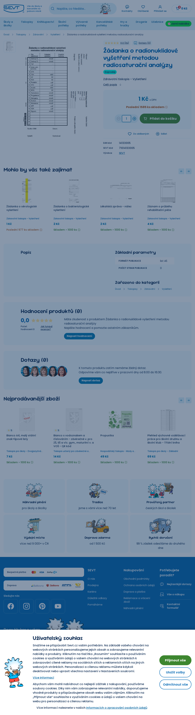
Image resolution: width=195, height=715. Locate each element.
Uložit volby (175, 672)
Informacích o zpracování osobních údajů (116, 708)
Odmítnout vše (175, 684)
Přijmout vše (175, 660)
